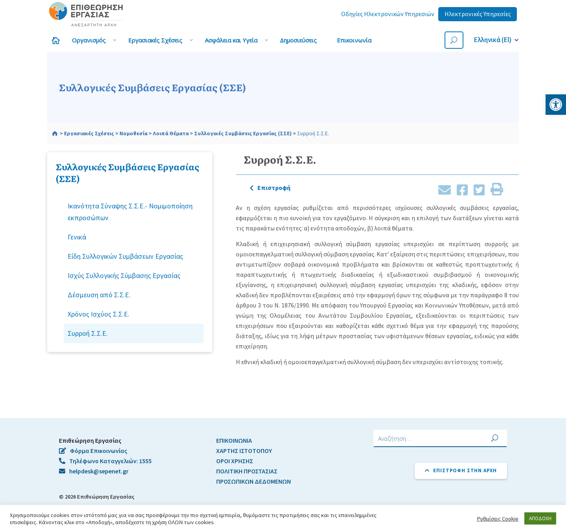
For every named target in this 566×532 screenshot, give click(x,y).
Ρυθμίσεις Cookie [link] (497, 518)
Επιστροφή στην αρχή (461, 470)
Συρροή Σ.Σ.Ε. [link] (88, 333)
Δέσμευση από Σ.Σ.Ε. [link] (99, 294)
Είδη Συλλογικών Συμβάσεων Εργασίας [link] (125, 256)
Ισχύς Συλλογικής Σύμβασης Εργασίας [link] (124, 275)
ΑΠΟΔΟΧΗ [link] (540, 518)
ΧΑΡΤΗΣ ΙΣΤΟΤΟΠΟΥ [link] (244, 451)
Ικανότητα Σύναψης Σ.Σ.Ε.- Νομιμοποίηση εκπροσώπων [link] (130, 211)
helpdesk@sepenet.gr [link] (94, 471)
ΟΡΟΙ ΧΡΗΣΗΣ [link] (234, 461)
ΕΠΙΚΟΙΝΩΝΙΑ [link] (234, 440)
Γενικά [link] (77, 236)
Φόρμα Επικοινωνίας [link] (93, 451)
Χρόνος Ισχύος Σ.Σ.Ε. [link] (98, 313)
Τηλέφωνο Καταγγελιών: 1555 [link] (105, 461)
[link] (556, 104)
